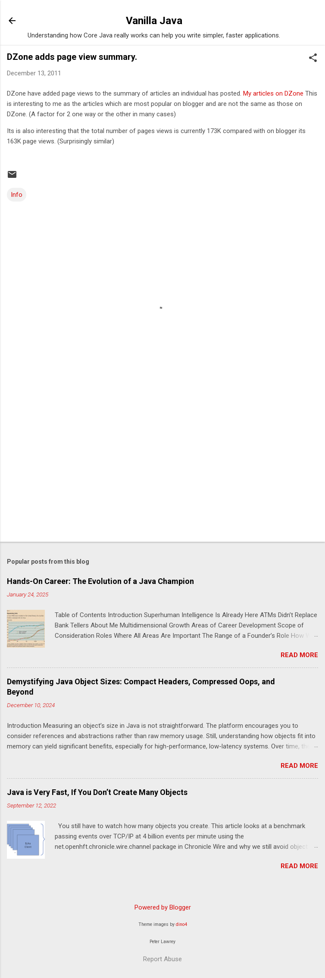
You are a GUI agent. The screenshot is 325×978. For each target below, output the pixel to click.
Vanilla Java (154, 21)
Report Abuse (162, 959)
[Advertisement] (162, 467)
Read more (299, 655)
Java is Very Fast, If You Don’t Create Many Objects (97, 792)
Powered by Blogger (162, 907)
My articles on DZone (273, 93)
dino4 (181, 924)
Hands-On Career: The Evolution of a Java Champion (100, 581)
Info (16, 195)
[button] (313, 59)
